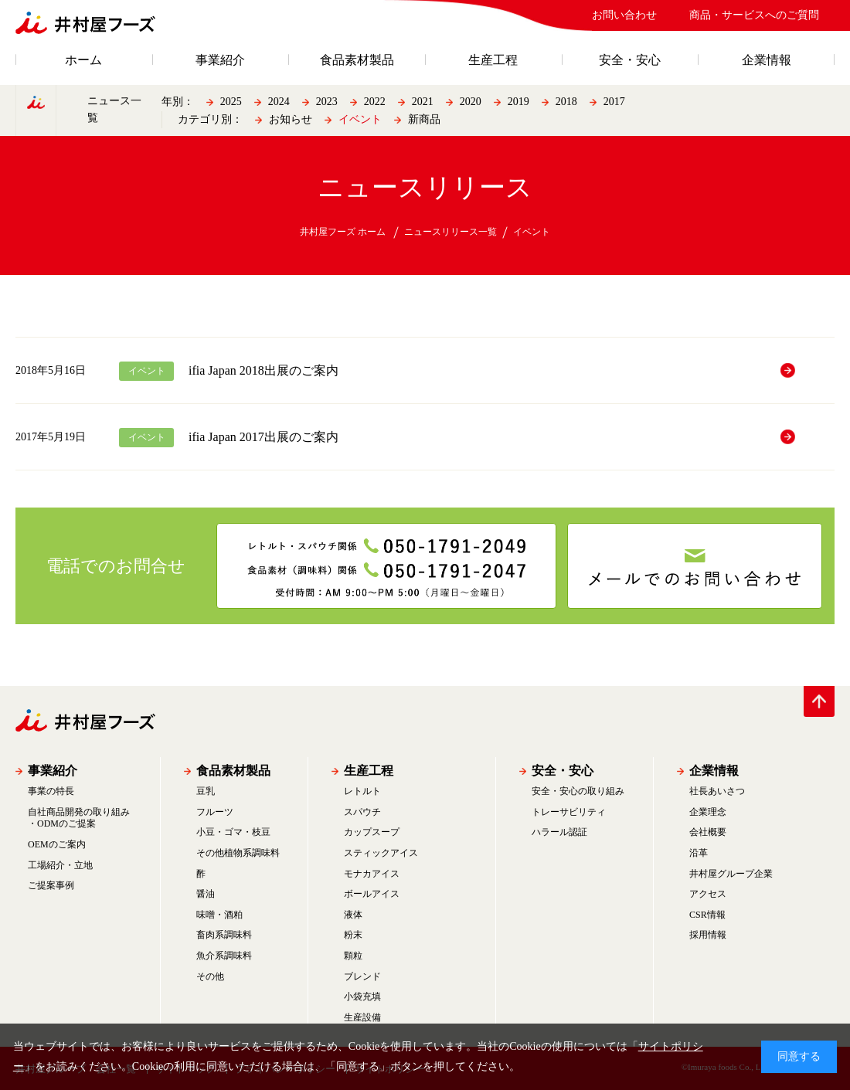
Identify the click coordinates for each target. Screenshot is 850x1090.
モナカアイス (372, 873)
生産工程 (493, 60)
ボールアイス (372, 893)
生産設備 (362, 1017)
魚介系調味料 (224, 955)
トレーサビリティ (569, 811)
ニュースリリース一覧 (450, 231)
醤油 (205, 893)
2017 (614, 101)
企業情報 (766, 60)
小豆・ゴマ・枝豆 (233, 832)
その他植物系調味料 (238, 852)
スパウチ (362, 811)
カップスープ (372, 832)
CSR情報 (707, 914)
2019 (518, 101)
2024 (279, 101)
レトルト (362, 791)
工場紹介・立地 (60, 865)
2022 (375, 101)
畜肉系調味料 (224, 934)
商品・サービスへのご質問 (754, 15)
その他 (210, 976)
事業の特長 (51, 791)
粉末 (353, 934)
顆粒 (353, 955)
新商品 (424, 119)
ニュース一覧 (114, 109)
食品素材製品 (357, 60)
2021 (423, 101)
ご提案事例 (51, 885)
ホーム (83, 60)
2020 (470, 101)
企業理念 (707, 811)
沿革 (698, 852)
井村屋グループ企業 (731, 873)
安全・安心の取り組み (578, 791)
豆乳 (205, 791)
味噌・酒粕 (219, 914)
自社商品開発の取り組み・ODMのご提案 (79, 818)
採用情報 (707, 934)
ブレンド (362, 976)
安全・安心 (630, 60)
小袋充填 (362, 996)
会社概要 (707, 832)
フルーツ (214, 811)
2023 (327, 101)
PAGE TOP (819, 701)
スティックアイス (381, 852)
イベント (360, 119)
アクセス (707, 893)
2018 (566, 101)
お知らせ (290, 119)
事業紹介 (220, 60)
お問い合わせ (624, 15)
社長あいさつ (717, 791)
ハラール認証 (559, 832)
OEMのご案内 (57, 844)
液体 (353, 914)
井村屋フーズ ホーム (343, 231)
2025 (231, 101)
